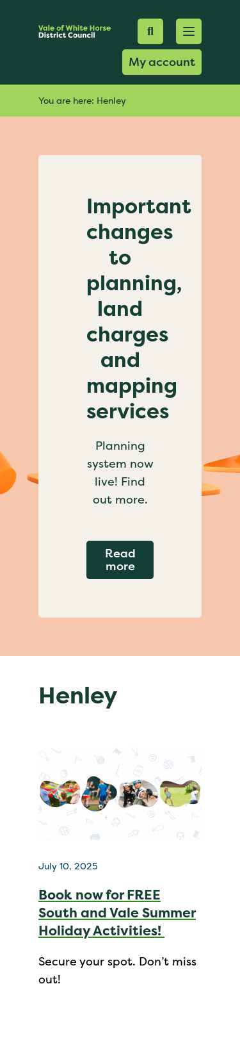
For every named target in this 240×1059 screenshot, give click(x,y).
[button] (189, 31)
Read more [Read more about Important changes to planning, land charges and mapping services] (129, 559)
